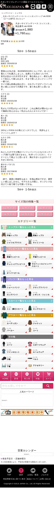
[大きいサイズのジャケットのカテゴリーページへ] (40, 322)
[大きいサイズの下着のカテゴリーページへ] (14, 365)
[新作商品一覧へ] (33, 6)
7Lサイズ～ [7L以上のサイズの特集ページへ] (45, 214)
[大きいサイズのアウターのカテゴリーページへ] (27, 315)
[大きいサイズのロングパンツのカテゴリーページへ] (14, 293)
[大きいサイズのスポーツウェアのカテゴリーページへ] (40, 344)
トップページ (6, 13)
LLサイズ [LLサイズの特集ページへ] (9, 208)
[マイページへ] (44, 6)
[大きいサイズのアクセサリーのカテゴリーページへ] (40, 365)
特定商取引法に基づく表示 (14, 479)
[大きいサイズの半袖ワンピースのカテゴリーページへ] (40, 256)
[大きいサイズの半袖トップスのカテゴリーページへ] (14, 234)
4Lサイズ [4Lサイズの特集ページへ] (44, 208)
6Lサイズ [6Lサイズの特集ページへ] (27, 214)
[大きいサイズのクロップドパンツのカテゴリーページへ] (40, 286)
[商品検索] (48, 386)
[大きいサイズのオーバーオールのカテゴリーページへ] (14, 272)
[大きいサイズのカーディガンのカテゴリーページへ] (14, 322)
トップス (18, 13)
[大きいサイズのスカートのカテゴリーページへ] (27, 301)
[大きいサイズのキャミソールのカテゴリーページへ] (40, 241)
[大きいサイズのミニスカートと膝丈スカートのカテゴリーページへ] (14, 308)
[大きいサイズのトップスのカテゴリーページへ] (27, 227)
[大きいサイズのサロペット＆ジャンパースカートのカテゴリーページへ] (40, 264)
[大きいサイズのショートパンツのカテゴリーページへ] (14, 286)
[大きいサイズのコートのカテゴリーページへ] (40, 329)
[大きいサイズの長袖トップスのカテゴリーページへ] (40, 234)
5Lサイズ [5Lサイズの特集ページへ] (9, 214)
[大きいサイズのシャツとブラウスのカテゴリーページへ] (14, 241)
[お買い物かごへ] (38, 6)
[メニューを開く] (50, 6)
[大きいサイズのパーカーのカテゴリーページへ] (14, 329)
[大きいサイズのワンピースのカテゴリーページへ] (27, 249)
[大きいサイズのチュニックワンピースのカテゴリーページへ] (14, 263)
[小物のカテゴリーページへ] (14, 358)
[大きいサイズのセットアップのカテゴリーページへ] (14, 351)
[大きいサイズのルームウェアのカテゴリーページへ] (40, 351)
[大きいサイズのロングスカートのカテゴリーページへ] (40, 308)
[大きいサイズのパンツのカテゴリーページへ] (27, 279)
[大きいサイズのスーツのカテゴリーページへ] (14, 344)
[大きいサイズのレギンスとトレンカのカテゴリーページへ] (40, 293)
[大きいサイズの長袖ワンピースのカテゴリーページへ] (14, 256)
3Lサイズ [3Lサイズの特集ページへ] (27, 208)
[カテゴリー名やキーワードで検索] (22, 386)
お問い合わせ (45, 479)
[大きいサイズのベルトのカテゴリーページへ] (40, 358)
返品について (32, 479)
